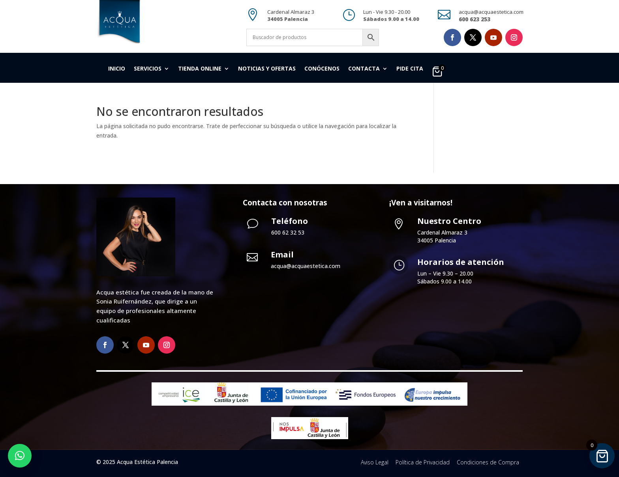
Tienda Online (199, 69)
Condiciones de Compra (488, 462)
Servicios (147, 69)
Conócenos (322, 69)
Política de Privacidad (423, 462)
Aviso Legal (374, 462)
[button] (20, 456)
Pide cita (409, 69)
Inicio (116, 69)
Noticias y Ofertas (267, 69)
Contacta (364, 69)
